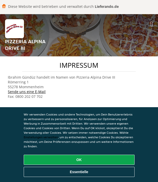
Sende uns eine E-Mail (27, 91)
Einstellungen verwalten (41, 137)
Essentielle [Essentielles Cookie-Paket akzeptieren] (79, 172)
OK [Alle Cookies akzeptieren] (79, 160)
